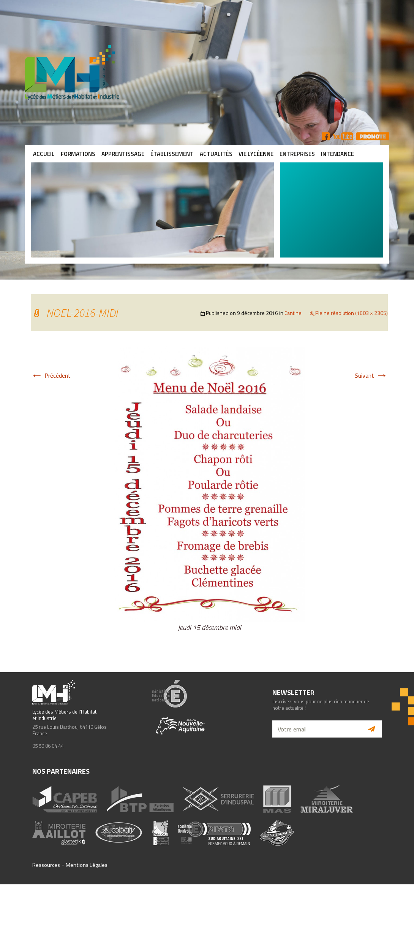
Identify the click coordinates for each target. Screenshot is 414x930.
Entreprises (297, 153)
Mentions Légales (86, 865)
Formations (78, 153)
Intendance (337, 153)
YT (343, 136)
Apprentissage (122, 153)
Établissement (172, 153)
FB (326, 136)
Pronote (372, 136)
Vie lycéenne (256, 153)
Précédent (51, 375)
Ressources (46, 865)
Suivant (371, 375)
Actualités (216, 153)
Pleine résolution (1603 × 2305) (351, 313)
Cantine (293, 313)
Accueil (44, 153)
